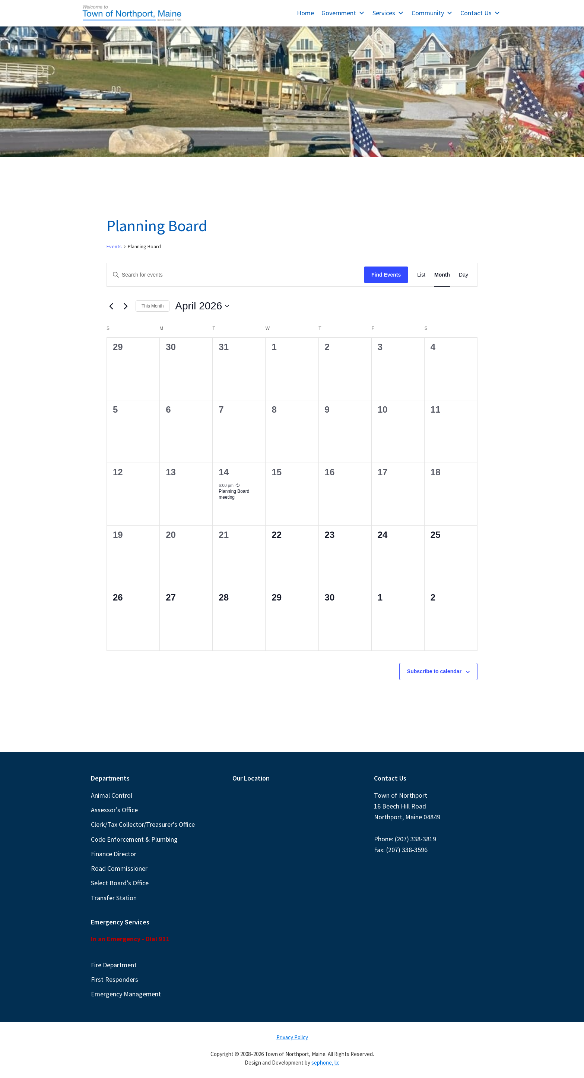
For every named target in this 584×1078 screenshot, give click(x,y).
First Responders (114, 979)
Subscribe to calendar (434, 671)
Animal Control (111, 795)
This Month (153, 306)
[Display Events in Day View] (463, 275)
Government (343, 13)
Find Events (386, 275)
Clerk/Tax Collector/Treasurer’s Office (143, 824)
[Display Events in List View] (421, 275)
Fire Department (114, 965)
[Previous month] (111, 306)
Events (114, 246)
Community (432, 13)
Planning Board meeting (234, 494)
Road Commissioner (119, 868)
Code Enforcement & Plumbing (134, 839)
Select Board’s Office (120, 883)
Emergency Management (126, 994)
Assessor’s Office (114, 810)
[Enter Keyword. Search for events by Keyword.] (235, 275)
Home (305, 13)
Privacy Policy (292, 1037)
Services (388, 13)
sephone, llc (325, 1062)
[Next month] (125, 306)
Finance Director (113, 854)
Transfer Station (114, 897)
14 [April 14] (224, 472)
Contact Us (480, 13)
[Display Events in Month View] (442, 275)
